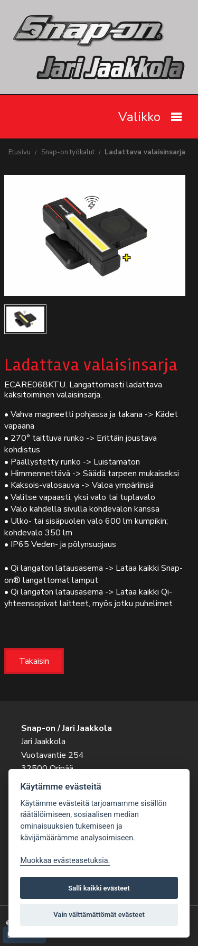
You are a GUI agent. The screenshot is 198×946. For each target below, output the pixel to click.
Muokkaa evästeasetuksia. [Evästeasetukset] (65, 860)
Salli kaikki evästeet (99, 888)
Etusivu (19, 152)
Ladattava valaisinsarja (145, 152)
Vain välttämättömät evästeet (99, 915)
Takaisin (34, 661)
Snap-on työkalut (68, 152)
